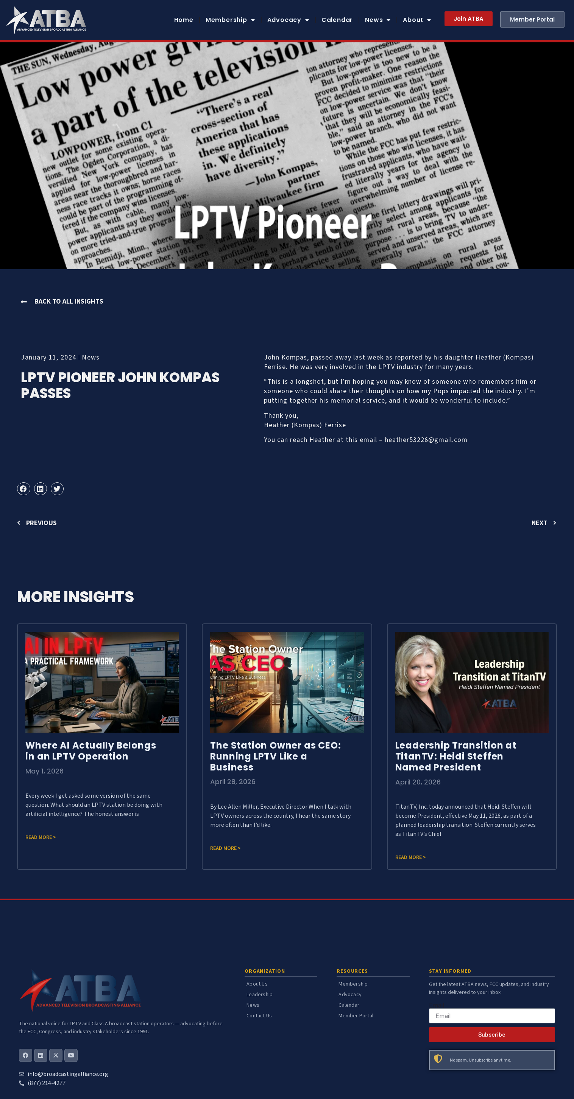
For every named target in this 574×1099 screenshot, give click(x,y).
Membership (230, 20)
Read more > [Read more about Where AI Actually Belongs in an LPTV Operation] (40, 837)
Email (436, 1005)
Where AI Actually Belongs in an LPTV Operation (90, 751)
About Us (257, 984)
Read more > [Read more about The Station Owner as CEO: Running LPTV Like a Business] (225, 848)
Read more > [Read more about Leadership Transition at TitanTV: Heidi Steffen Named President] (410, 857)
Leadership (259, 994)
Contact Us (259, 1016)
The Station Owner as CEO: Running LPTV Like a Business (275, 756)
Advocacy (288, 20)
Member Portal (355, 1016)
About (417, 20)
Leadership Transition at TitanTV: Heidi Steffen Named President (455, 756)
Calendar (337, 20)
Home (183, 20)
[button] (23, 488)
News (378, 20)
